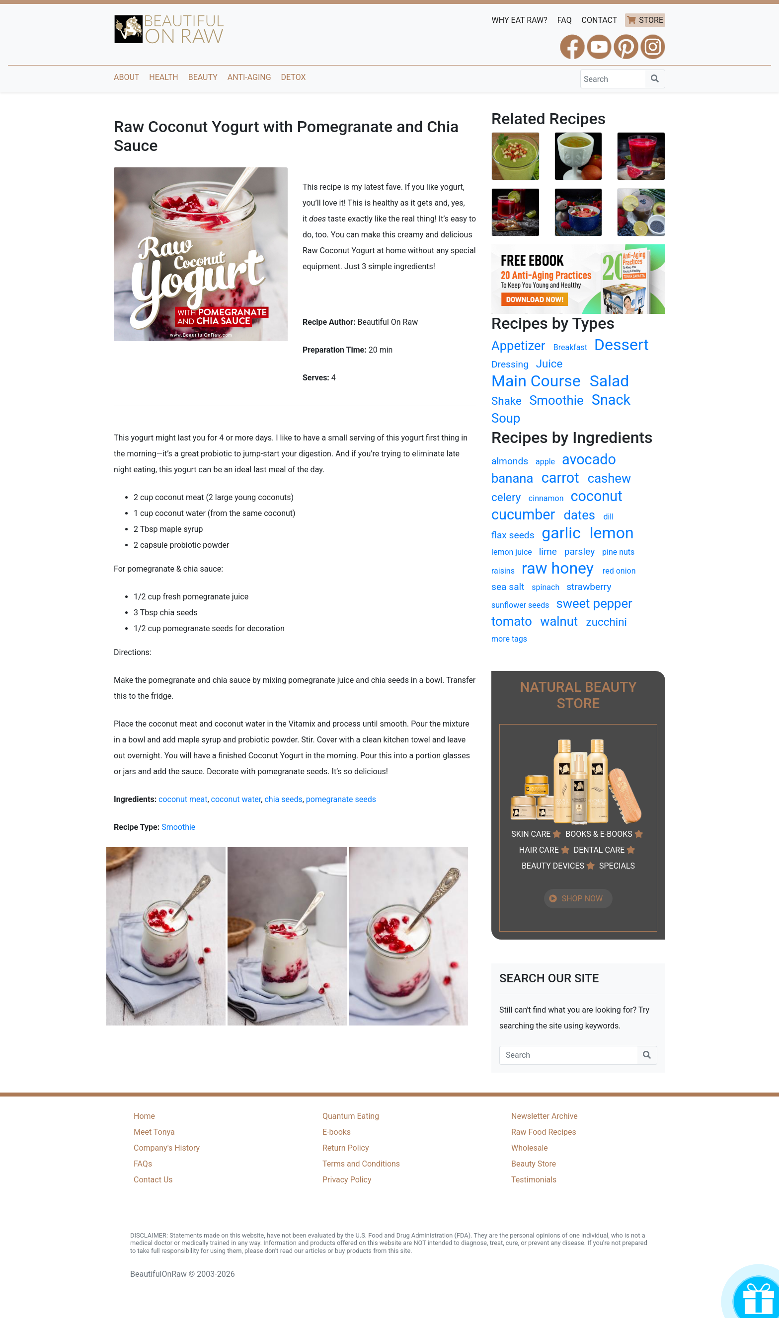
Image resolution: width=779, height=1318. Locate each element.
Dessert (621, 345)
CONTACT (600, 20)
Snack (611, 400)
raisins (503, 571)
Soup (505, 418)
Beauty (203, 77)
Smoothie (178, 827)
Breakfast (570, 347)
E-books (336, 1132)
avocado (589, 459)
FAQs (143, 1164)
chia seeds (283, 799)
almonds (509, 461)
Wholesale (529, 1148)
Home (144, 1116)
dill (608, 516)
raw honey (558, 568)
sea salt (508, 586)
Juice (549, 363)
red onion (619, 571)
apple (545, 461)
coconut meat (182, 799)
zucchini (606, 621)
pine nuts (618, 552)
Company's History (167, 1148)
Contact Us (153, 1179)
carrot (560, 478)
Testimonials (533, 1179)
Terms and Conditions (361, 1164)
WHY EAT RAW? (519, 20)
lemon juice (511, 552)
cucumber (523, 514)
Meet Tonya (154, 1132)
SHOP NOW (582, 898)
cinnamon (546, 498)
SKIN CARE (530, 834)
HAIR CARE (539, 850)
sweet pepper (594, 603)
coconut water (236, 799)
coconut (596, 496)
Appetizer (518, 345)
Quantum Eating (350, 1116)
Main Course (536, 381)
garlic (561, 533)
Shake (506, 400)
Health (163, 77)
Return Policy (345, 1148)
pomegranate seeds (341, 799)
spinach (545, 587)
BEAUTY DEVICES (553, 866)
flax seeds (513, 535)
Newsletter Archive (544, 1116)
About (126, 77)
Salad (609, 381)
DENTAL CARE (599, 850)
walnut (559, 621)
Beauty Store (533, 1164)
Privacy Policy (347, 1179)
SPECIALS (617, 866)
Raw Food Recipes (543, 1132)
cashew (609, 478)
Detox (293, 77)
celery (506, 497)
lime (548, 551)
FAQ (564, 20)
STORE (651, 20)
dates (580, 515)
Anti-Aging (249, 77)
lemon (612, 533)
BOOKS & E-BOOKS (598, 834)
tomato (511, 621)
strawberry (588, 586)
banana (512, 478)
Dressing (510, 364)
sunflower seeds (520, 605)
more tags (509, 639)
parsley (579, 551)
